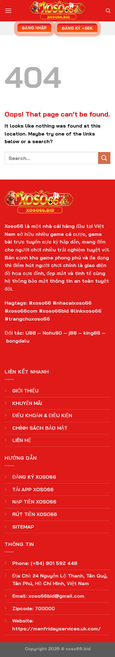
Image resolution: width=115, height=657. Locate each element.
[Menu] (8, 10)
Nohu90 (52, 333)
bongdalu (17, 341)
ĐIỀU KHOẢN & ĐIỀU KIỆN (42, 415)
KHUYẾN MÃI (27, 403)
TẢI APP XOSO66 (33, 489)
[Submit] (104, 158)
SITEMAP (23, 527)
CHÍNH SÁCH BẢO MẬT (39, 428)
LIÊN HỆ (21, 440)
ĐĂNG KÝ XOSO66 (34, 477)
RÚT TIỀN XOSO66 (34, 514)
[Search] (108, 11)
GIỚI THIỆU (25, 391)
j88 (73, 333)
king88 (91, 333)
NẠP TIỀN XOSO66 (34, 502)
